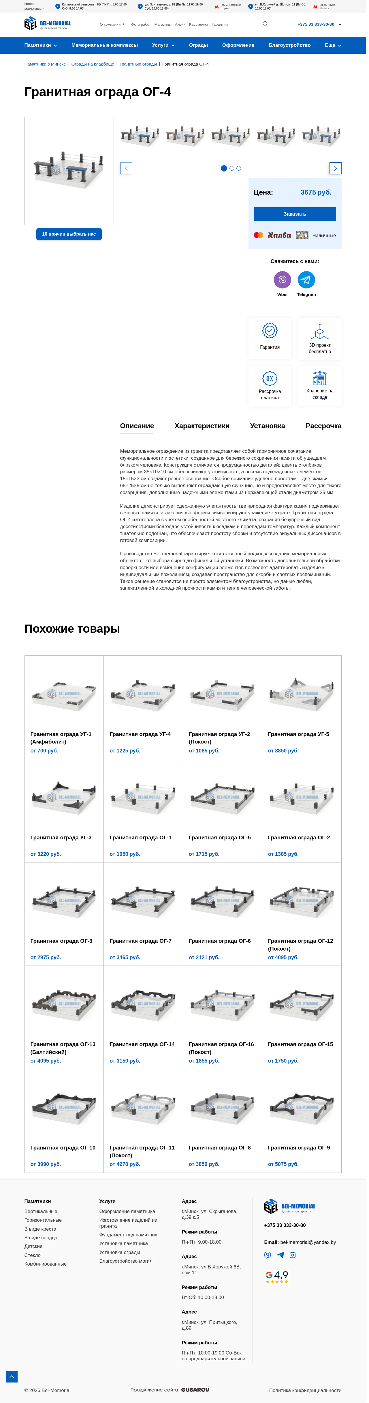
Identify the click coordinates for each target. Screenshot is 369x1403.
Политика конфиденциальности (305, 1390)
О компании (110, 24)
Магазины (163, 24)
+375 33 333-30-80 (316, 24)
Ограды (198, 45)
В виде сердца (41, 1237)
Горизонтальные (43, 1220)
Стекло (33, 1255)
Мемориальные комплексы (104, 45)
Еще (333, 45)
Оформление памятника (127, 1211)
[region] (184, 701)
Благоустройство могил (126, 1261)
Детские (34, 1246)
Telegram (306, 284)
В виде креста (41, 1229)
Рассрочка (198, 24)
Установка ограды (119, 1252)
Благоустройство (290, 45)
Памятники (41, 45)
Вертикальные (41, 1211)
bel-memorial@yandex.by (308, 1242)
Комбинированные (46, 1264)
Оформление (238, 45)
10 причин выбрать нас (69, 234)
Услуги (163, 45)
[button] (224, 168)
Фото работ (141, 24)
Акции (180, 24)
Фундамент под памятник (128, 1235)
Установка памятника (123, 1243)
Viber (282, 284)
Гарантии (220, 24)
